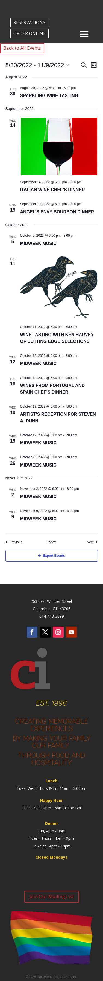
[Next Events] (92, 542)
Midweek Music (38, 243)
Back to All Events (22, 48)
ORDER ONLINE (29, 33)
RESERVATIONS (29, 22)
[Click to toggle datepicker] (37, 65)
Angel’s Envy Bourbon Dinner (57, 212)
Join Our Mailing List (52, 896)
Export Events (51, 556)
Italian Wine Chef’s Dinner (52, 189)
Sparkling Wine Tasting (49, 95)
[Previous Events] (13, 542)
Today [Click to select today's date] (51, 542)
